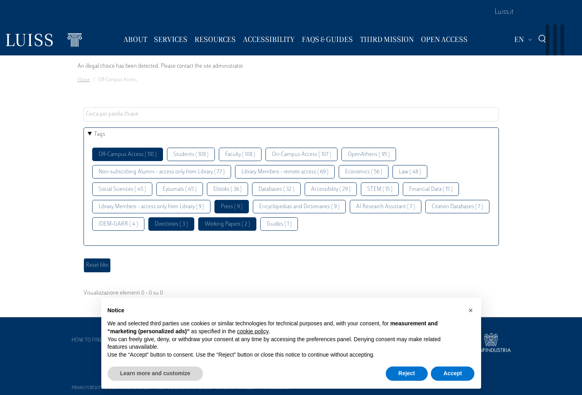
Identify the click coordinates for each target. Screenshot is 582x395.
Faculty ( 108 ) (240, 155)
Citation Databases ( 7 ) (457, 207)
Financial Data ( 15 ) (431, 189)
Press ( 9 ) (232, 207)
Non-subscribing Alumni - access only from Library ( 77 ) (162, 172)
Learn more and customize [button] (155, 373)
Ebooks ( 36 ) (227, 189)
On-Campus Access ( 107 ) (301, 155)
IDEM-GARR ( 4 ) (118, 224)
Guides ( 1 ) (279, 224)
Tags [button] (99, 134)
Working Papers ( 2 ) (227, 224)
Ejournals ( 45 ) (180, 189)
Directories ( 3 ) (171, 224)
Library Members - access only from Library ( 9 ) (151, 207)
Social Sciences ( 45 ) (122, 189)
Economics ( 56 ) (363, 172)
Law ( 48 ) (410, 172)
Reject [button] (406, 373)
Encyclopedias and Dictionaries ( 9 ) (299, 207)
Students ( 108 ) (191, 155)
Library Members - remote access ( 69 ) (284, 172)
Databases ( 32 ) (276, 189)
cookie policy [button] (252, 331)
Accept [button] (453, 373)
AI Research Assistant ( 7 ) (385, 207)
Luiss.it (504, 12)
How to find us (91, 340)
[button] (470, 310)
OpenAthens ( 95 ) (369, 155)
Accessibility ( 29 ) (331, 189)
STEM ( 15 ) (379, 189)
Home (84, 80)
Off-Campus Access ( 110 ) (128, 155)
